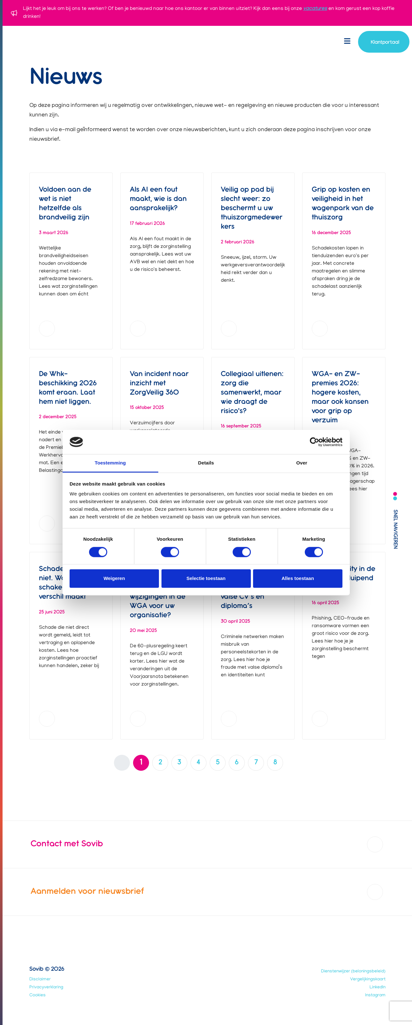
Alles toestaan (297, 578)
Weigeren (114, 578)
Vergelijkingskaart (368, 979)
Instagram (375, 995)
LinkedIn (378, 987)
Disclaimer (40, 979)
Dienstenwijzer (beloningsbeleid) (353, 971)
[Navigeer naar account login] (383, 42)
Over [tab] (301, 463)
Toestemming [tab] (110, 463)
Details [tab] (206, 463)
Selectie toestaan (206, 578)
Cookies (37, 995)
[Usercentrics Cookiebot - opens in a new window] (314, 442)
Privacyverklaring (46, 987)
